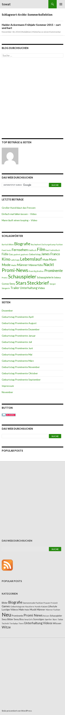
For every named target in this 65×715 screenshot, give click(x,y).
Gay (11, 254)
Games (6, 606)
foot (47, 250)
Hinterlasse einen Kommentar (46, 32)
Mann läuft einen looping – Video (19, 220)
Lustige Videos (10, 609)
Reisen (46, 616)
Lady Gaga (15, 260)
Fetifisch (32, 250)
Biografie (22, 243)
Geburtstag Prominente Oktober (20, 373)
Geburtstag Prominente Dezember (21, 329)
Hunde (38, 606)
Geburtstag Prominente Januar (19, 335)
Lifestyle (52, 606)
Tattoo (60, 619)
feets (8, 250)
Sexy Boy (19, 619)
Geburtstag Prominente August (19, 323)
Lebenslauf (31, 259)
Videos (47, 623)
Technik (5, 623)
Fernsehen (20, 250)
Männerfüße (35, 265)
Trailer (14, 288)
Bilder (5, 602)
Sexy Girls (28, 619)
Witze (6, 627)
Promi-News (15, 270)
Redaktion (26, 32)
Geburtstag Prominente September (21, 379)
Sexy (12, 283)
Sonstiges (38, 619)
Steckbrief (38, 283)
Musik (33, 609)
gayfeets (24, 254)
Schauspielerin (45, 277)
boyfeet (37, 244)
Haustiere (29, 606)
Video (41, 288)
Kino (6, 259)
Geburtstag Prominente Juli (17, 341)
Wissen (57, 623)
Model (13, 265)
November (7, 392)
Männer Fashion (53, 609)
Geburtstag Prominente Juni (17, 348)
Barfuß (5, 244)
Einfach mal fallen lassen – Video (19, 213)
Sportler (48, 619)
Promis (4, 277)
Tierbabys (13, 623)
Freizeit (54, 603)
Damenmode (29, 603)
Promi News (33, 615)
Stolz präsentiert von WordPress (17, 710)
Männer (22, 265)
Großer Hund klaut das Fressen (19, 207)
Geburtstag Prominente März (18, 360)
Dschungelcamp (48, 244)
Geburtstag (35, 254)
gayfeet (17, 254)
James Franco (50, 254)
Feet (4, 250)
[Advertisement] (32, 98)
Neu (6, 614)
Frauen (47, 603)
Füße (5, 254)
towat (6, 4)
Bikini (11, 244)
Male (45, 259)
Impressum (8, 385)
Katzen (44, 606)
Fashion (59, 244)
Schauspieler (22, 276)
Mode (6, 265)
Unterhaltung (28, 288)
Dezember (7, 310)
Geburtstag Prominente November (21, 367)
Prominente (53, 270)
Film (41, 249)
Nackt (49, 264)
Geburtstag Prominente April (17, 316)
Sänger (53, 284)
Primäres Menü (61, 4)
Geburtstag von (17, 606)
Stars (21, 283)
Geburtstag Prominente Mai (17, 354)
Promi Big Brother (36, 271)
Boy (32, 244)
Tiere (21, 623)
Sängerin (6, 288)
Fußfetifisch (54, 250)
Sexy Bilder (7, 619)
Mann (52, 259)
